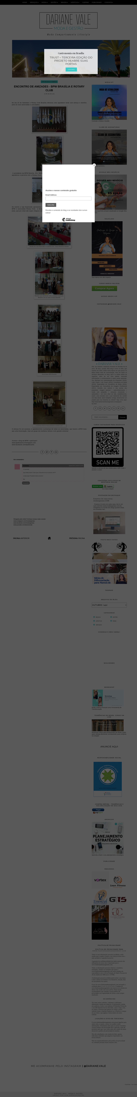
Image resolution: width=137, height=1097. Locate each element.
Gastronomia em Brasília (71, 53)
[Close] (94, 165)
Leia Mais (71, 69)
